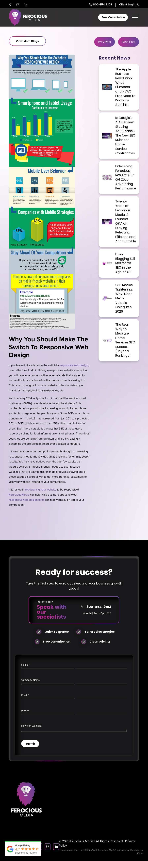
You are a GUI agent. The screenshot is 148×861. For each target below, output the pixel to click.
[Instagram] (17, 4)
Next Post (128, 41)
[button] (135, 17)
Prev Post (104, 41)
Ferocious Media (19, 495)
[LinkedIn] (25, 4)
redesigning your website (40, 490)
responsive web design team (27, 500)
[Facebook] (10, 4)
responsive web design (73, 365)
